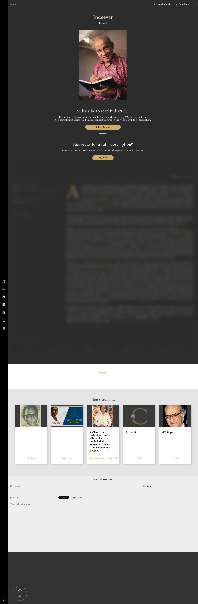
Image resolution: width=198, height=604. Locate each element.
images (102, 372)
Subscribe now (102, 127)
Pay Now (102, 157)
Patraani (131, 432)
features (31, 458)
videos (67, 458)
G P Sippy (167, 432)
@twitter (14, 497)
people (13, 4)
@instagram (15, 486)
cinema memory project (103, 458)
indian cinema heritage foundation (172, 4)
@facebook (78, 497)
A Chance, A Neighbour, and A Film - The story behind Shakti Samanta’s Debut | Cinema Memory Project (100, 441)
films (139, 458)
